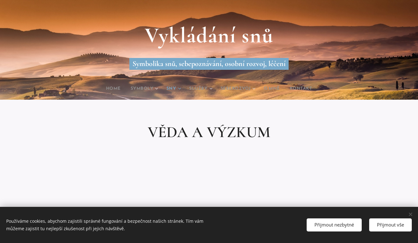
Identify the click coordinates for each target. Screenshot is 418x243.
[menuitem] (107, 89)
